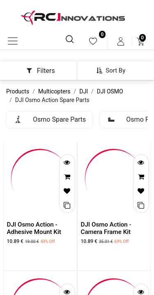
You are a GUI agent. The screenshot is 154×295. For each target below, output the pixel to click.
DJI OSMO (110, 91)
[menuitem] (93, 41)
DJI (83, 91)
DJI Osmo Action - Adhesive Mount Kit (34, 228)
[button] (113, 70)
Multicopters (54, 91)
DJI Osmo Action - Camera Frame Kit (106, 228)
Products (17, 91)
